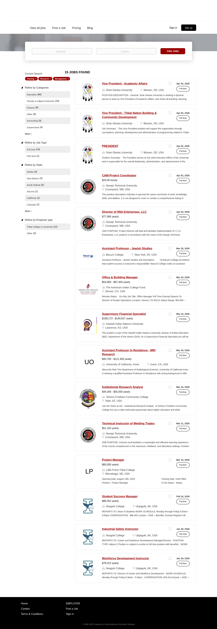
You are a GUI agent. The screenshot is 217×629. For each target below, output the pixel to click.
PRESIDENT (110, 146)
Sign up (188, 28)
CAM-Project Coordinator (119, 175)
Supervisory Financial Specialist (124, 314)
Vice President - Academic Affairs (124, 83)
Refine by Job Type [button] (35, 142)
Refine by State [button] (33, 165)
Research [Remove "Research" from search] (44, 79)
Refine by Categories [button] (36, 87)
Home (24, 603)
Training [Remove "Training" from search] (30, 79)
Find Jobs (173, 51)
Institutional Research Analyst (122, 387)
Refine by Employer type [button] (38, 220)
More (27, 134)
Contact (25, 608)
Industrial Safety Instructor (120, 529)
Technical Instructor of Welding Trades (128, 423)
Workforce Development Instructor (125, 558)
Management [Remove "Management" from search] (61, 79)
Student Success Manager (120, 496)
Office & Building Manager (120, 277)
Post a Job (72, 608)
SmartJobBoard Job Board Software (119, 624)
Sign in (173, 27)
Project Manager (113, 459)
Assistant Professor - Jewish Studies (127, 248)
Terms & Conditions (32, 614)
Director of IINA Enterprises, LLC (124, 211)
